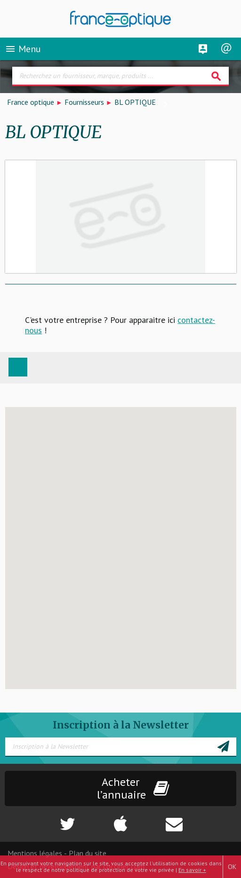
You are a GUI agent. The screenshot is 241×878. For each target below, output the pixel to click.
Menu (23, 49)
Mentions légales (35, 853)
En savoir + (192, 869)
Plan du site (87, 853)
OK (232, 866)
